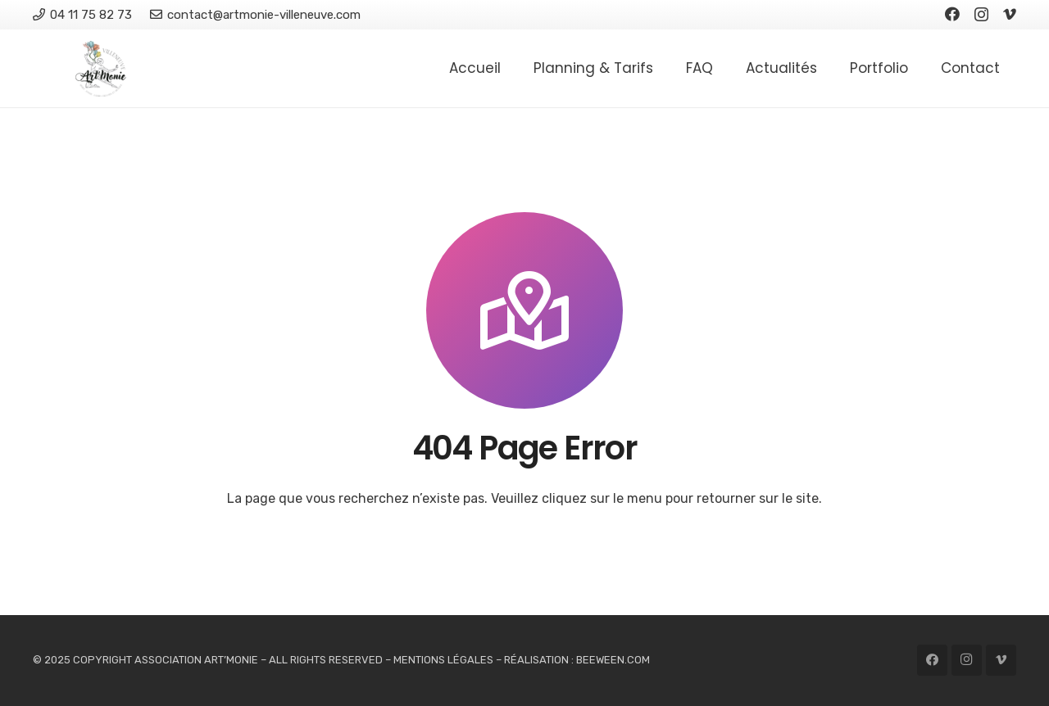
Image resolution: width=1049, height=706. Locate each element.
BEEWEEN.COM (613, 660)
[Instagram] (981, 15)
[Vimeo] (1009, 14)
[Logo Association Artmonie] (101, 68)
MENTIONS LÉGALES (443, 660)
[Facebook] (952, 14)
